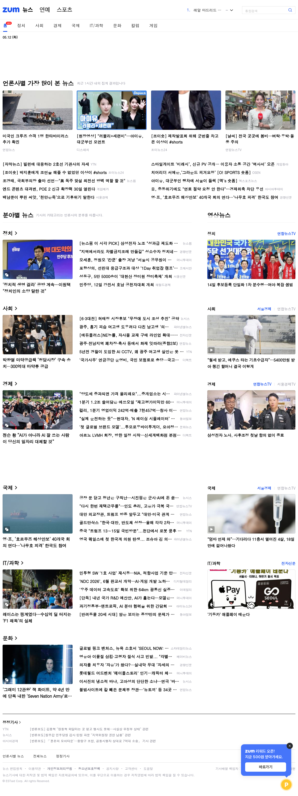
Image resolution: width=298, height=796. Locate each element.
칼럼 (135, 25)
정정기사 (10, 722)
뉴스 (28, 9)
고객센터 (131, 768)
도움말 (148, 768)
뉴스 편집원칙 (12, 768)
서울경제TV (286, 384)
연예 (45, 9)
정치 (21, 25)
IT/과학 (96, 25)
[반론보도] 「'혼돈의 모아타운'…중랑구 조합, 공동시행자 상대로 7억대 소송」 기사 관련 (93, 741)
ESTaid (10, 781)
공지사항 (112, 768)
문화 (117, 25)
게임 (153, 25)
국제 (76, 25)
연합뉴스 (9, 149)
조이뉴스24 (159, 149)
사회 (39, 25)
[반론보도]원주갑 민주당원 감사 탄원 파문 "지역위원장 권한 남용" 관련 (80, 735)
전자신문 (288, 563)
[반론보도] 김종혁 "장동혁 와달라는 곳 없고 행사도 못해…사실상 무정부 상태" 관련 (89, 729)
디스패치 (83, 149)
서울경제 (264, 308)
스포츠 (64, 9)
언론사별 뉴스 (13, 756)
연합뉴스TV (233, 149)
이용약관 (35, 768)
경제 (57, 25)
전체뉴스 (40, 756)
